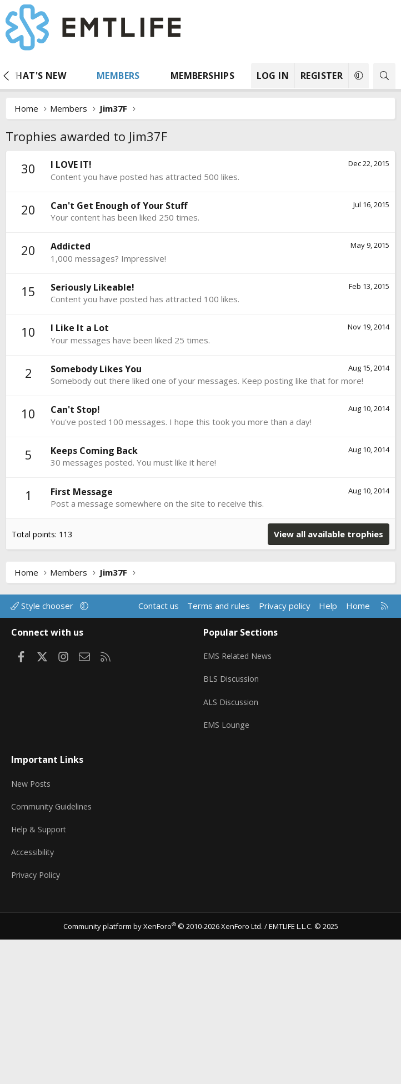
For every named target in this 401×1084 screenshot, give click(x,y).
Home (358, 772)
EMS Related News (240, 819)
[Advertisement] (200, 234)
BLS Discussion (231, 840)
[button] (77, 75)
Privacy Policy (37, 1022)
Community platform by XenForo (163, 1071)
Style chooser (43, 772)
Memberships (202, 75)
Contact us (158, 772)
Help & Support (41, 979)
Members (118, 75)
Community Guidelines (53, 957)
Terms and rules (218, 772)
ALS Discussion (231, 862)
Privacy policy (284, 772)
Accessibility (34, 1001)
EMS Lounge (226, 884)
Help (328, 772)
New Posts (32, 936)
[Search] (384, 76)
